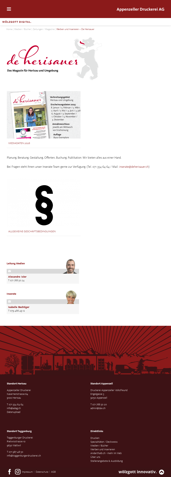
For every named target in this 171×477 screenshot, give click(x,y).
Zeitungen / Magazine (44, 29)
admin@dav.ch (97, 408)
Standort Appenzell (101, 383)
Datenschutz (42, 472)
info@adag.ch (14, 408)
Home (9, 29)
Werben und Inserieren (102, 449)
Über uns (95, 457)
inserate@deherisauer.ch (134, 166)
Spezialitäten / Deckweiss (104, 442)
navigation (9, 9)
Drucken (94, 438)
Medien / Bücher (22, 29)
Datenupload (13, 412)
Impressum (27, 472)
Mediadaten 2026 (19, 143)
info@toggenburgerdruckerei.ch (24, 455)
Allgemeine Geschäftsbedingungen (32, 231)
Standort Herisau (16, 383)
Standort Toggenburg (19, 431)
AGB (53, 472)
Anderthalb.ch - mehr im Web (106, 453)
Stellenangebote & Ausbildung (106, 461)
